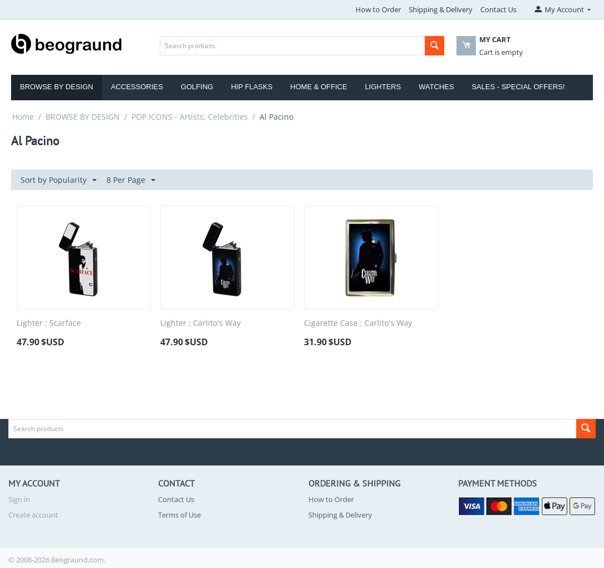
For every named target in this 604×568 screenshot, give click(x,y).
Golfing (197, 87)
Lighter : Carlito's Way (200, 323)
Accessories (137, 87)
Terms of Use (179, 515)
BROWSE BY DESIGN (82, 116)
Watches (436, 87)
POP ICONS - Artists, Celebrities (189, 116)
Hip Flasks (251, 87)
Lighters (383, 87)
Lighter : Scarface (49, 323)
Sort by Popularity (59, 180)
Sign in (19, 499)
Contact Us (498, 9)
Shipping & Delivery (441, 9)
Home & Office (318, 87)
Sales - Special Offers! (518, 87)
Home (23, 116)
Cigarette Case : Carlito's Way (358, 323)
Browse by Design (56, 87)
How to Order (378, 9)
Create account (33, 515)
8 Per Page (130, 180)
